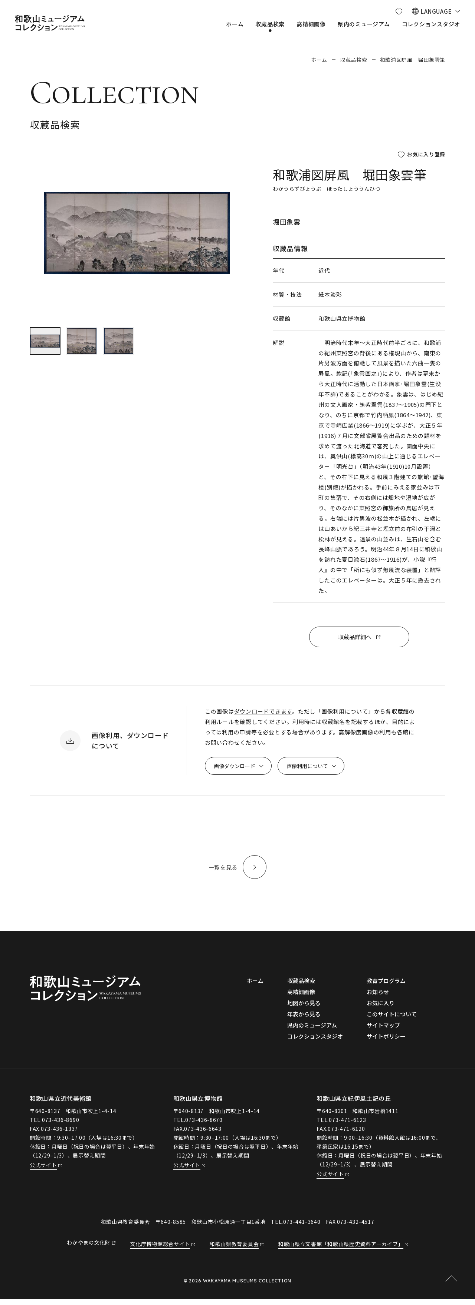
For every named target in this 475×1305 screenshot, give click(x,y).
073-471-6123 (347, 1125)
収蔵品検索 (353, 59)
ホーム (319, 59)
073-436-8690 (60, 1125)
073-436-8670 (203, 1125)
